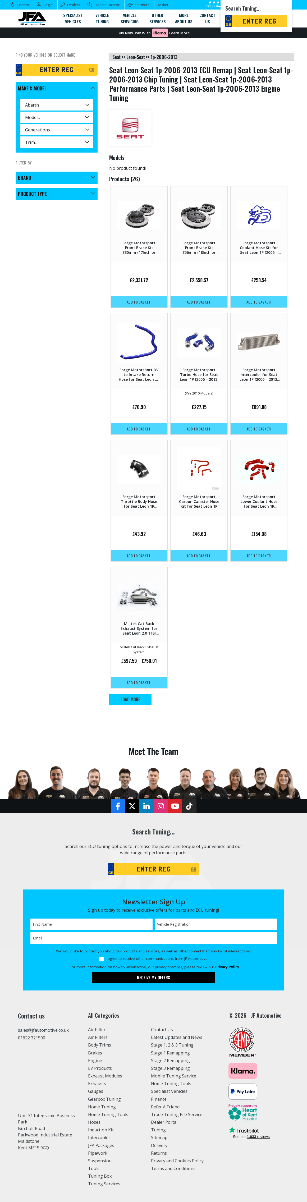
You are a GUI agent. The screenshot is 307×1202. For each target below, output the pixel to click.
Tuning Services (104, 1184)
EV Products (100, 1068)
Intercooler (99, 1137)
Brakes (95, 1053)
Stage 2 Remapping (170, 1060)
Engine (95, 1060)
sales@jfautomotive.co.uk (43, 1030)
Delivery (159, 1145)
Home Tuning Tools (108, 1114)
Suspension (100, 1161)
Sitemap (159, 1137)
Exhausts (97, 1083)
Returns (159, 1153)
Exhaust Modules (105, 1076)
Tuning (158, 1130)
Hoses (94, 1122)
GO (92, 69)
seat (116, 56)
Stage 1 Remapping (170, 1053)
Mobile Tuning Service (173, 1076)
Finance (159, 1099)
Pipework (97, 1153)
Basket (162, 4)
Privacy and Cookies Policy (177, 1161)
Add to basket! (139, 302)
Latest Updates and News (176, 1037)
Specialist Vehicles (169, 1091)
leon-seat (135, 56)
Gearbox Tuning (104, 1099)
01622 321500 (31, 1038)
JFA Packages (101, 1145)
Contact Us (162, 1030)
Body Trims (99, 1045)
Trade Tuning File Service (176, 1114)
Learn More (179, 33)
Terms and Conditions (173, 1168)
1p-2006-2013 (164, 56)
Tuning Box (100, 1176)
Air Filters (98, 1037)
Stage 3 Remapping (170, 1068)
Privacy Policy (227, 967)
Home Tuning (102, 1107)
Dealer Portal (164, 1122)
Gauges (95, 1091)
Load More (130, 699)
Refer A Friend (165, 1107)
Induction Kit (101, 1130)
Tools (93, 1168)
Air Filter (97, 1030)
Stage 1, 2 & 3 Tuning (172, 1045)
